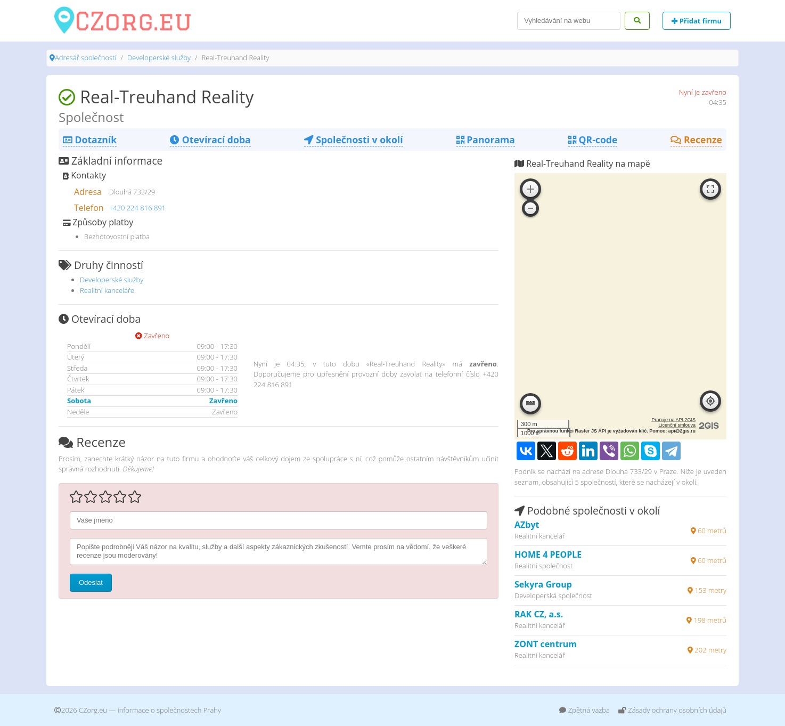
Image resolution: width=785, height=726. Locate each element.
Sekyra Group (543, 584)
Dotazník (90, 139)
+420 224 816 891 (137, 208)
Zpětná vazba (584, 710)
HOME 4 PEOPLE (548, 554)
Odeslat (91, 582)
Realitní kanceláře (107, 290)
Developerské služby (159, 57)
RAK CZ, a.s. (538, 614)
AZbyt (526, 525)
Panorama (485, 139)
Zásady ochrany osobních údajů (672, 710)
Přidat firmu (697, 21)
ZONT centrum (545, 644)
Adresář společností (85, 57)
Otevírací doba (210, 139)
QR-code (592, 139)
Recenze (696, 139)
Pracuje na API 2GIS (673, 419)
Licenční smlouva (677, 425)
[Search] (568, 21)
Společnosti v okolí (353, 139)
